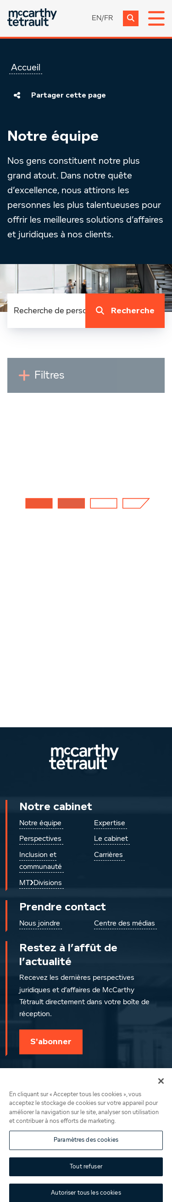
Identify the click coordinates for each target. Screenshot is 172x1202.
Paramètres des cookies (86, 1150)
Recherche (123, 311)
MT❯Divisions (40, 883)
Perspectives (40, 839)
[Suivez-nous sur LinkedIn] (51, 1075)
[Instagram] (86, 1075)
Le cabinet (111, 839)
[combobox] (46, 310)
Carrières (108, 855)
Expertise (109, 823)
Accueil (25, 67)
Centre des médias (124, 923)
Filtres (70, 379)
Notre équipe (40, 823)
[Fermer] (161, 1091)
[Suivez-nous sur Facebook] (121, 1075)
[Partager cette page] (17, 95)
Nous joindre (39, 923)
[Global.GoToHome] (32, 18)
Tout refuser (86, 1176)
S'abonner (51, 1041)
